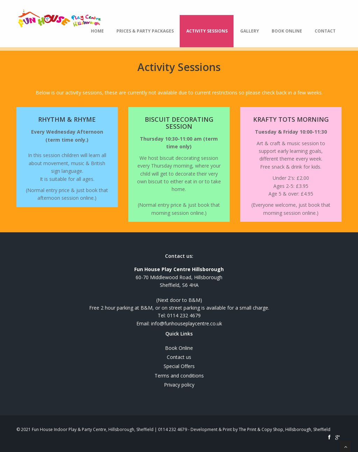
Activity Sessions (207, 31)
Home (97, 31)
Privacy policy (179, 384)
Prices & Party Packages (145, 31)
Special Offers (179, 366)
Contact (325, 31)
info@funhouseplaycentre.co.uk (186, 323)
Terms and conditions (179, 375)
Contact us (179, 357)
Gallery (249, 31)
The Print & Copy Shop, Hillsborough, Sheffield (284, 429)
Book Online (287, 31)
